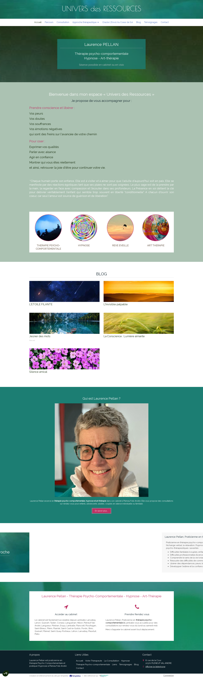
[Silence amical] (64, 358)
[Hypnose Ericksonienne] (84, 228)
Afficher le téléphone (155, 666)
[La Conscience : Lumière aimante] (139, 323)
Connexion (168, 675)
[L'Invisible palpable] (139, 291)
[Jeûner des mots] (64, 323)
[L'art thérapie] (156, 228)
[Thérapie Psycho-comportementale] (48, 228)
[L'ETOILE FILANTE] (64, 291)
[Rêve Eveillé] (120, 228)
